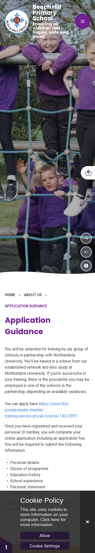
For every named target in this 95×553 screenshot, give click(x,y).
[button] (6, 545)
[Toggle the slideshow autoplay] (86, 265)
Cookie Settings (45, 545)
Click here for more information (43, 522)
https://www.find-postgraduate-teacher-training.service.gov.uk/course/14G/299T (41, 409)
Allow (45, 535)
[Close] (87, 522)
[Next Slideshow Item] (86, 238)
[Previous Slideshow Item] (86, 252)
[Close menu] (82, 21)
